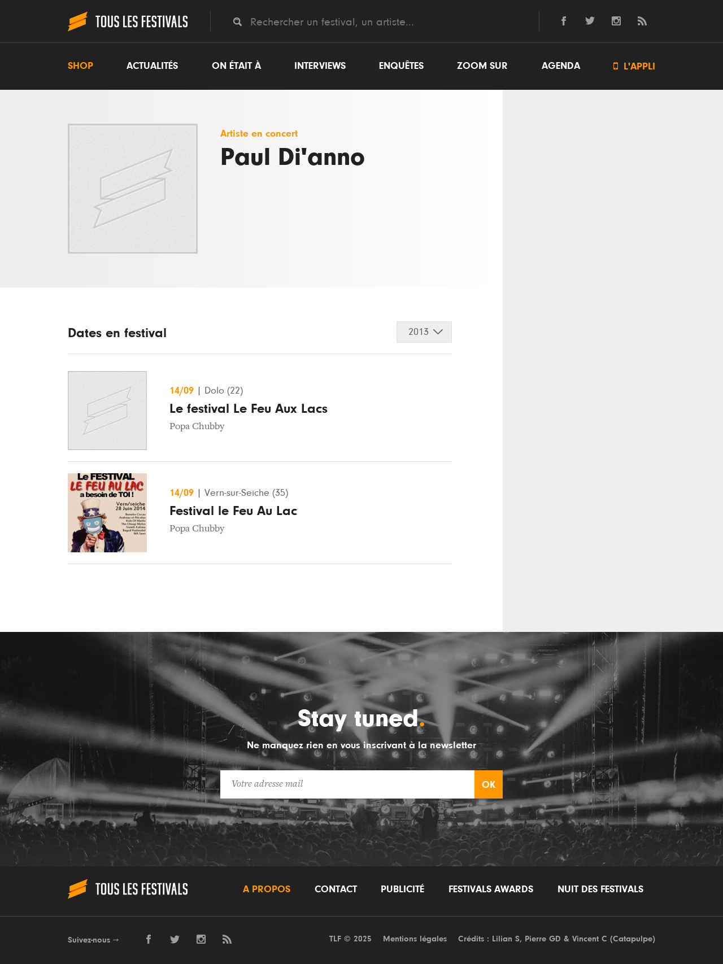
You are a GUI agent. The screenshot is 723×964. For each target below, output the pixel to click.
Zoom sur (482, 66)
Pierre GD (543, 939)
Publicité (402, 889)
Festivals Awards (490, 889)
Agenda (561, 66)
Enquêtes (401, 66)
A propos (266, 889)
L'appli (634, 66)
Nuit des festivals (600, 889)
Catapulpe (632, 939)
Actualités (152, 66)
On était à (236, 66)
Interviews (320, 66)
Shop (80, 66)
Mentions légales (415, 939)
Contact (336, 889)
